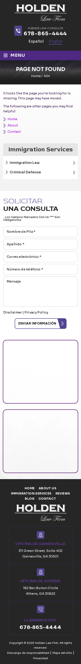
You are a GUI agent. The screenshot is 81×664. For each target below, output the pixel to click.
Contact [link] (14, 131)
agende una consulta (45, 28)
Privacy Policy (36, 312)
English (55, 41)
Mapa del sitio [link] (62, 653)
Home (30, 488)
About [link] (13, 125)
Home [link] (12, 119)
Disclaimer (12, 312)
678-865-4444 (45, 33)
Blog (30, 499)
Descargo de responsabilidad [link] (28, 653)
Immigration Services (31, 493)
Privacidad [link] (40, 658)
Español (36, 41)
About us (47, 488)
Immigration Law (25, 162)
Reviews (63, 493)
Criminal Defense (25, 172)
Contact (47, 499)
